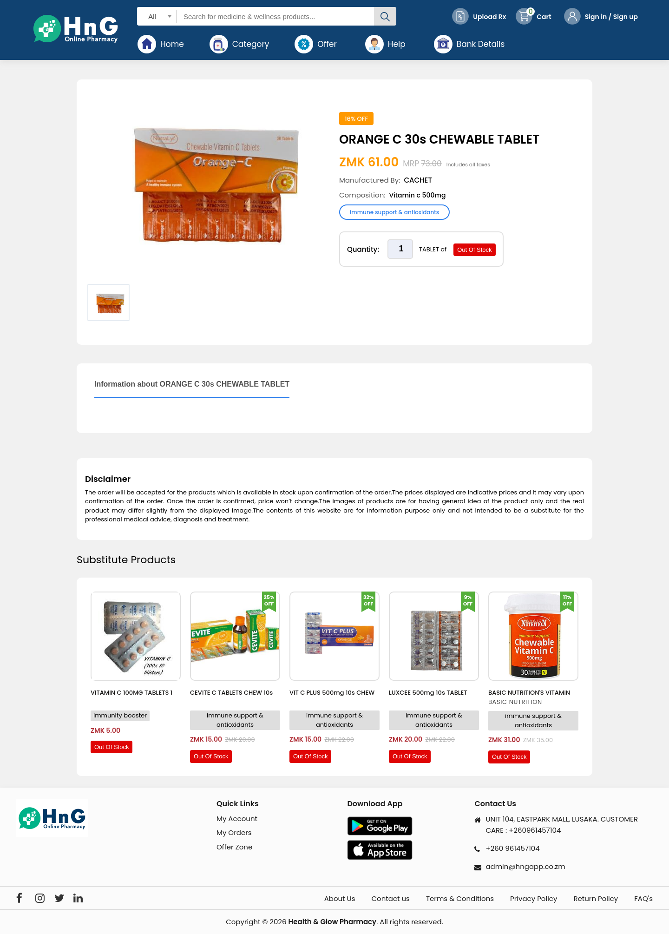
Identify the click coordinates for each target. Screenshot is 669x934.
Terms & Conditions (460, 898)
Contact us (391, 898)
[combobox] (157, 16)
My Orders (234, 832)
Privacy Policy (533, 898)
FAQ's (643, 898)
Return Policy (595, 898)
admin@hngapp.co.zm (525, 866)
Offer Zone (234, 847)
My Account (236, 818)
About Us (339, 898)
